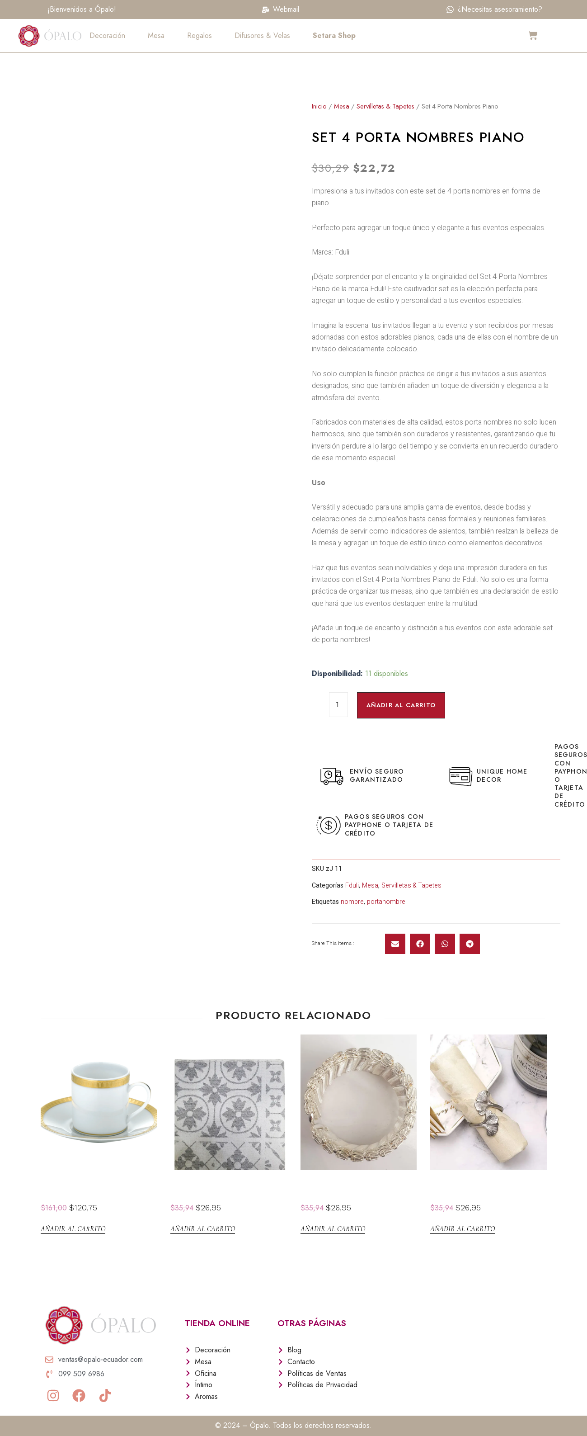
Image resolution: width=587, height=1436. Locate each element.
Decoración (107, 35)
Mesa (156, 35)
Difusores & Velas (262, 35)
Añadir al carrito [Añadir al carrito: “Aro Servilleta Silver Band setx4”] (333, 1228)
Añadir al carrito (403, 705)
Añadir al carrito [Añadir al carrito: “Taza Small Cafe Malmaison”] (73, 1228)
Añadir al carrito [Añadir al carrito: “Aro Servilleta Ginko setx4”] (462, 1228)
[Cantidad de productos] (338, 704)
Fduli (352, 885)
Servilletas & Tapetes (386, 106)
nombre (352, 902)
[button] (395, 944)
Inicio (319, 106)
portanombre (386, 902)
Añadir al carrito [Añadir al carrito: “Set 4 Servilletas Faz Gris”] (202, 1228)
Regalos (199, 35)
